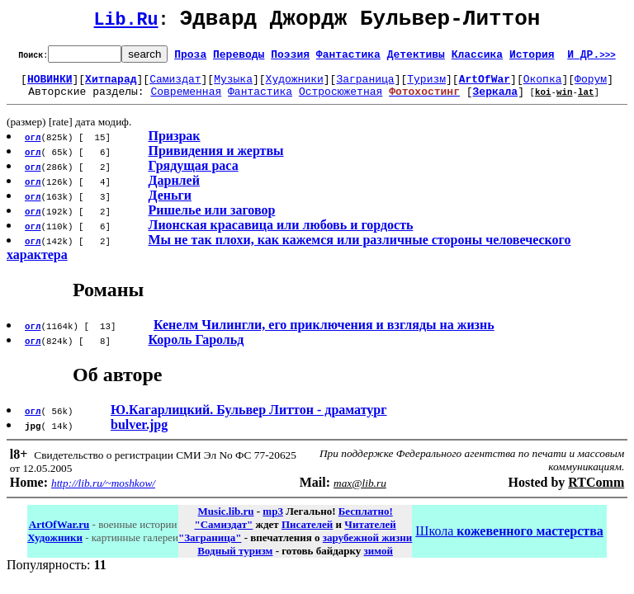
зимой (378, 560)
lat (586, 101)
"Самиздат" (223, 534)
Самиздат (175, 85)
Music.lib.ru (226, 521)
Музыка (233, 85)
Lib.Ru (126, 23)
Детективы (416, 58)
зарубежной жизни (368, 547)
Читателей (369, 534)
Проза (190, 58)
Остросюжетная (340, 100)
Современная (185, 100)
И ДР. (591, 58)
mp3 (273, 521)
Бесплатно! (365, 521)
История (532, 58)
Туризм (426, 85)
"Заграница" (209, 547)
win (564, 101)
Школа (509, 541)
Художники (295, 85)
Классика (477, 58)
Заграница (365, 85)
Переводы (238, 58)
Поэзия (290, 58)
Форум (591, 85)
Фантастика (348, 58)
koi (543, 101)
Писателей (307, 534)
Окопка (542, 85)
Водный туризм (234, 560)
